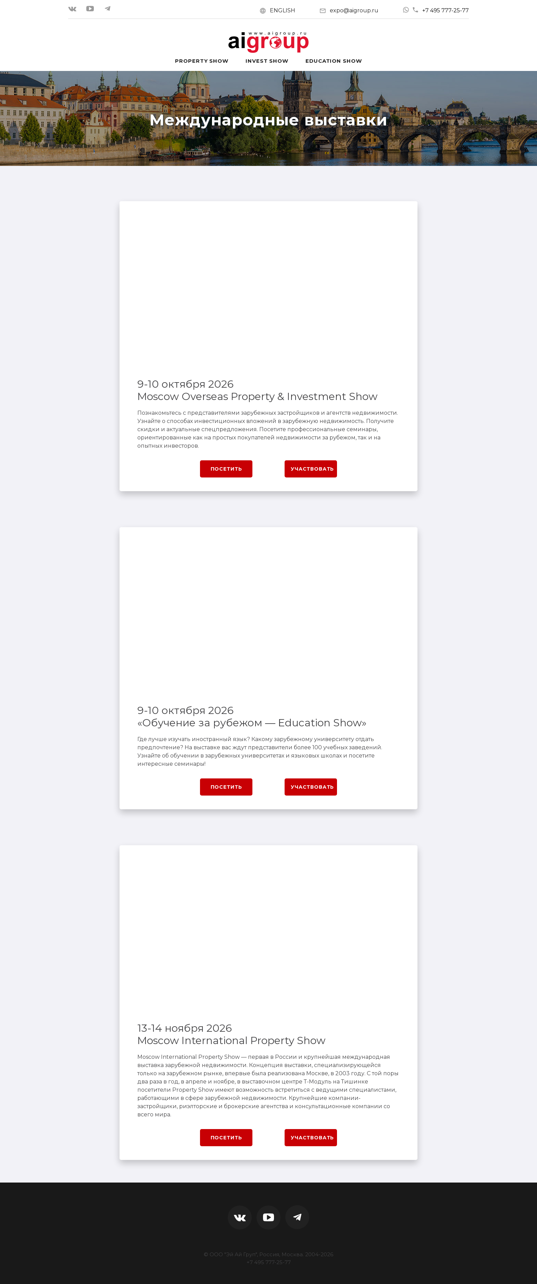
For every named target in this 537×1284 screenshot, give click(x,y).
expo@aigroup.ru (354, 10)
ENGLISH (282, 10)
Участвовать (312, 469)
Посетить (226, 469)
